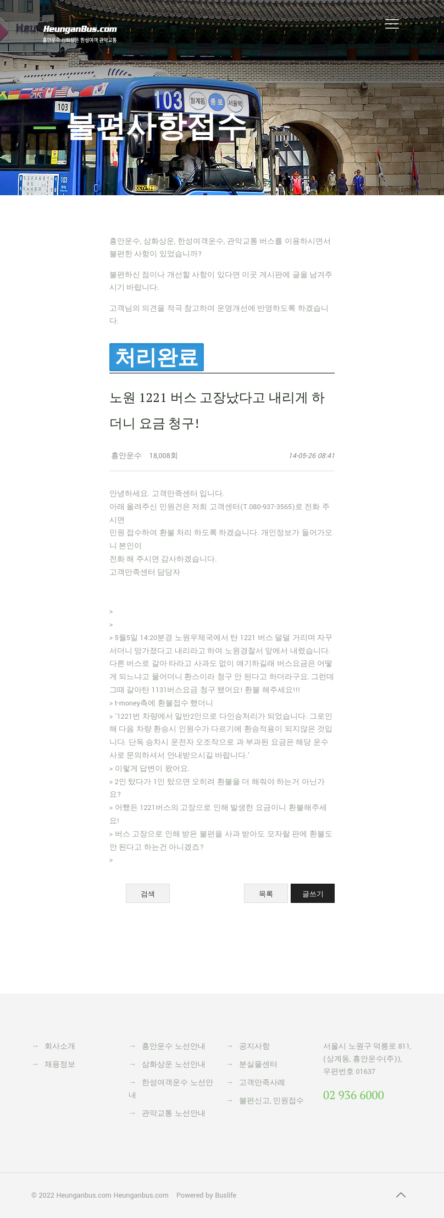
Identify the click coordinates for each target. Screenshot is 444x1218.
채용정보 (60, 1065)
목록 (266, 894)
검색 (148, 894)
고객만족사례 (262, 1083)
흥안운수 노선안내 (174, 1046)
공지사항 (254, 1046)
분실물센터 (258, 1065)
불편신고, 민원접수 (271, 1101)
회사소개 (60, 1046)
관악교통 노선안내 (174, 1113)
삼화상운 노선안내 (174, 1065)
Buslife (225, 1195)
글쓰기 (313, 894)
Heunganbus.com (83, 1195)
